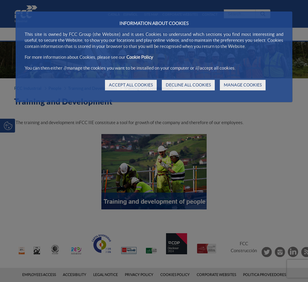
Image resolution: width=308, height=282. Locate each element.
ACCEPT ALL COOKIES (131, 85)
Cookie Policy (139, 57)
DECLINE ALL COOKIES (188, 85)
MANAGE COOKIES (243, 85)
